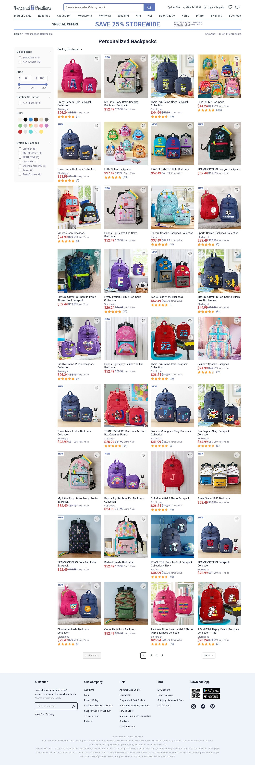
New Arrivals (32, 62)
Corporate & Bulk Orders (132, 700)
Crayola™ (29, 148)
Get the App (164, 705)
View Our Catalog (44, 714)
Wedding (123, 15)
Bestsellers (31, 57)
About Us (89, 689)
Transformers (32, 174)
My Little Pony (32, 153)
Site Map (124, 721)
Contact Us (125, 695)
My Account (164, 689)
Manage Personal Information (135, 716)
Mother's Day (22, 15)
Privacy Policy (91, 700)
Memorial (105, 15)
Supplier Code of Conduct (97, 711)
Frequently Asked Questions (134, 705)
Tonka (28, 170)
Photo (200, 15)
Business (235, 15)
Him (138, 15)
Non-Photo (32, 103)
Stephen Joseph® (34, 166)
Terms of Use (91, 716)
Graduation (64, 15)
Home (185, 15)
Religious (44, 15)
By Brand (216, 15)
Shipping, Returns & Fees (171, 700)
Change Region (127, 726)
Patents (88, 721)
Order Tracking (165, 695)
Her (150, 15)
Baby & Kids (167, 15)
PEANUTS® (31, 157)
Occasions (85, 15)
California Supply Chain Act (98, 705)
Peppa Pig (30, 161)
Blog (86, 695)
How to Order (127, 711)
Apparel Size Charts (130, 689)
